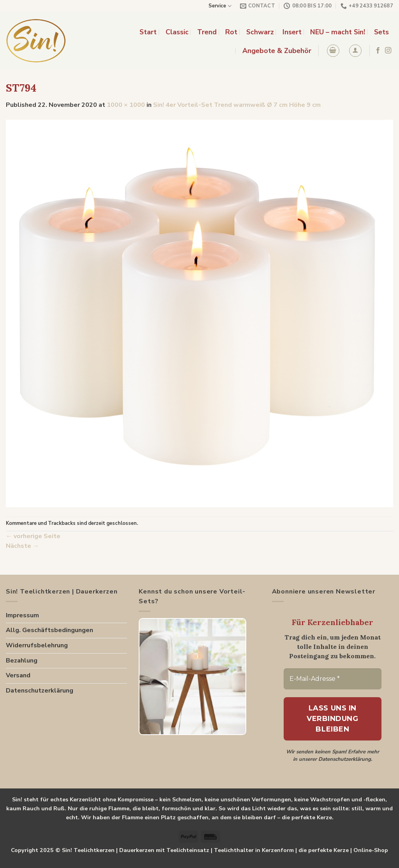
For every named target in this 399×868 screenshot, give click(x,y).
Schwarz (260, 32)
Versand (18, 675)
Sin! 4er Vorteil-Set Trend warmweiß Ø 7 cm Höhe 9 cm (237, 105)
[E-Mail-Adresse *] (332, 678)
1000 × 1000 (126, 105)
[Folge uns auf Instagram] (388, 50)
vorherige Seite (33, 536)
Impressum (22, 615)
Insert (292, 32)
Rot (231, 32)
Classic (177, 32)
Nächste (22, 546)
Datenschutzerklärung (39, 690)
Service (219, 6)
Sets (381, 32)
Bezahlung (21, 660)
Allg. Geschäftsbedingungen (49, 630)
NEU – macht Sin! (337, 32)
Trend (207, 32)
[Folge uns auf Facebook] (378, 50)
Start (148, 32)
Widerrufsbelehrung (37, 645)
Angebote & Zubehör (276, 50)
